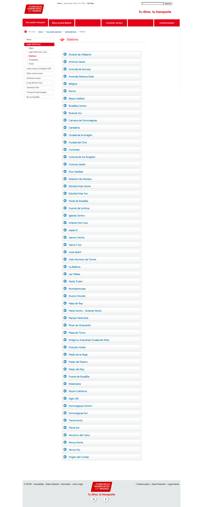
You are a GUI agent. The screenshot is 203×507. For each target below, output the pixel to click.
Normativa (65, 484)
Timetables (33, 60)
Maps (31, 48)
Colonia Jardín (77, 164)
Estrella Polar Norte (80, 186)
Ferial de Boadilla (78, 201)
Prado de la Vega (78, 354)
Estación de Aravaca (80, 179)
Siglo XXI (74, 398)
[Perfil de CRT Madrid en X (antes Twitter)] (94, 498)
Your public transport (35, 22)
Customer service (114, 23)
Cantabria (74, 127)
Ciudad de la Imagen (80, 135)
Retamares (75, 383)
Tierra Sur (74, 427)
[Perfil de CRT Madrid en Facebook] (106, 498)
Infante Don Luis (78, 222)
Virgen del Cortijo (79, 457)
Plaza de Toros (77, 332)
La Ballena (74, 266)
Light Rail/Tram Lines (38, 52)
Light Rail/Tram (70, 32)
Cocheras (74, 149)
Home (59, 3)
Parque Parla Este (78, 318)
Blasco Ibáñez (77, 98)
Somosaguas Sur (78, 413)
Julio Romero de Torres (82, 259)
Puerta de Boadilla (79, 376)
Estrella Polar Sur (78, 193)
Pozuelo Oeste (77, 347)
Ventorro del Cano (79, 435)
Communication (167, 23)
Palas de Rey (76, 303)
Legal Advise (173, 484)
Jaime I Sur (75, 244)
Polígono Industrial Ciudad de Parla (89, 340)
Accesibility (39, 484)
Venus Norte (76, 442)
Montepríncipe (77, 288)
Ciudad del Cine (78, 142)
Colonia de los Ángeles (82, 156)
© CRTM (28, 484)
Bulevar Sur (75, 113)
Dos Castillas (76, 171)
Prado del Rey (76, 369)
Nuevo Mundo (77, 296)
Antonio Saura (77, 61)
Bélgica (73, 83)
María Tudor (76, 281)
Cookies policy (143, 484)
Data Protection (159, 484)
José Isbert (75, 252)
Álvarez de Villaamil (80, 54)
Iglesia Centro (77, 215)
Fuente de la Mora (79, 208)
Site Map (90, 3)
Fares (31, 64)
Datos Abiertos (52, 484)
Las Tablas (74, 274)
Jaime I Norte (76, 237)
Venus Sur (74, 449)
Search (168, 3)
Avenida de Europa (79, 69)
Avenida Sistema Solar (81, 76)
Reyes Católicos (78, 391)
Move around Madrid (61, 23)
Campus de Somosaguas (83, 120)
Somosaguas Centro (80, 405)
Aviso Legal (77, 484)
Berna (72, 91)
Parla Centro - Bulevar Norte (85, 310)
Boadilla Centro (77, 105)
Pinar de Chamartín (80, 325)
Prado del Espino (78, 361)
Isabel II (73, 230)
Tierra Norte (75, 420)
